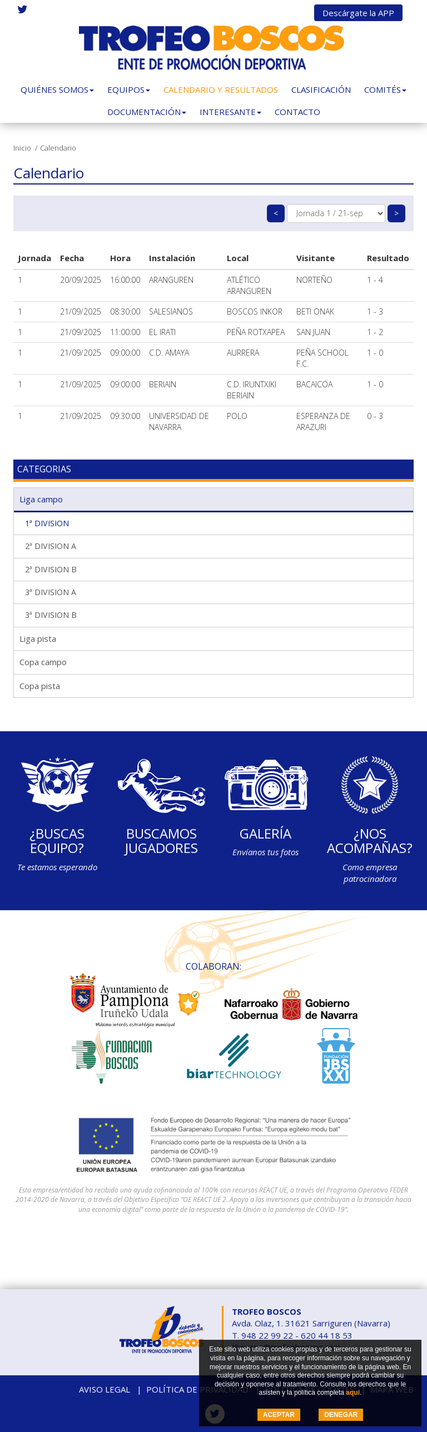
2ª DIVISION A (50, 546)
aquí (353, 1392)
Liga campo (41, 499)
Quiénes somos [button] (57, 89)
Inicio (22, 148)
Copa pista (39, 685)
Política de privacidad (197, 1389)
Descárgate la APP (358, 12)
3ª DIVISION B (51, 615)
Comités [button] (385, 89)
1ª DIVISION (47, 523)
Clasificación (321, 89)
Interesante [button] (230, 111)
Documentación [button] (146, 111)
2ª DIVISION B (51, 569)
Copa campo (43, 661)
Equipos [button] (128, 89)
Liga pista (37, 638)
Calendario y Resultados (220, 89)
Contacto (297, 111)
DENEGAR (341, 1415)
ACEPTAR (279, 1415)
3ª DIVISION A (50, 592)
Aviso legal (104, 1389)
